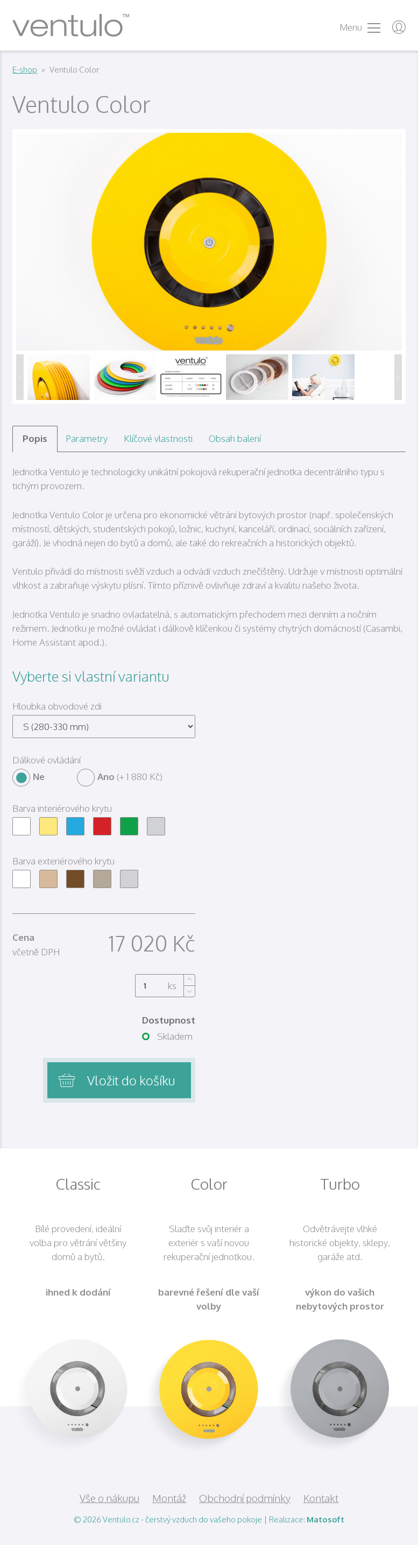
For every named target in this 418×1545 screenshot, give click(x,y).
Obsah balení (235, 438)
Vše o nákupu (109, 1497)
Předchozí (20, 377)
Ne (28, 776)
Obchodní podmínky (245, 1497)
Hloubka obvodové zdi (57, 706)
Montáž (169, 1497)
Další (398, 377)
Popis (35, 438)
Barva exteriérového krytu (63, 861)
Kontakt (320, 1497)
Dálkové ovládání (46, 760)
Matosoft (325, 1519)
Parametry (87, 438)
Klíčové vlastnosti (158, 438)
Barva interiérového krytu (62, 808)
